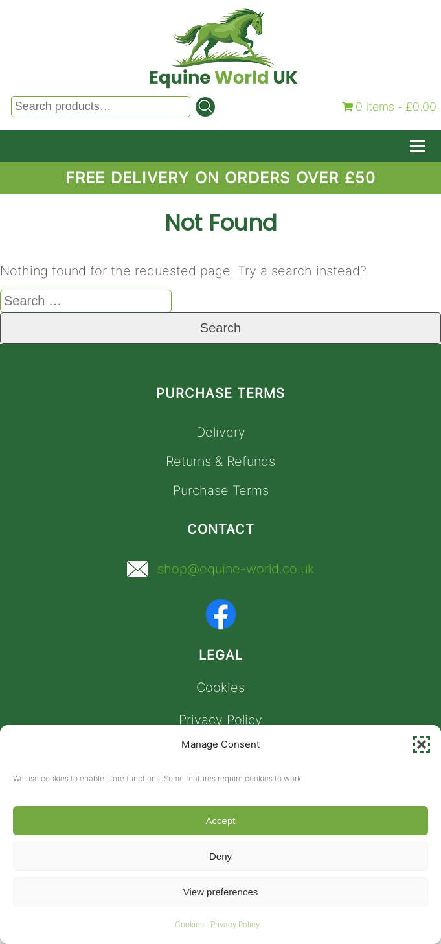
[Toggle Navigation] (417, 146)
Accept (221, 820)
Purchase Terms (221, 490)
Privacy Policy (235, 924)
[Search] (205, 107)
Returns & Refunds (220, 461)
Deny (220, 856)
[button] (421, 744)
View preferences (220, 891)
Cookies (189, 924)
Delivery (220, 432)
